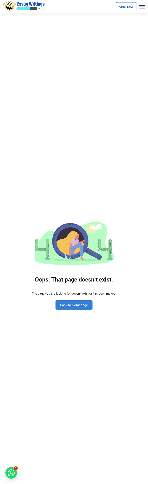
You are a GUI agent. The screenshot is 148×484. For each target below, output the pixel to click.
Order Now (126, 6)
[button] (11, 473)
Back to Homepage (74, 305)
